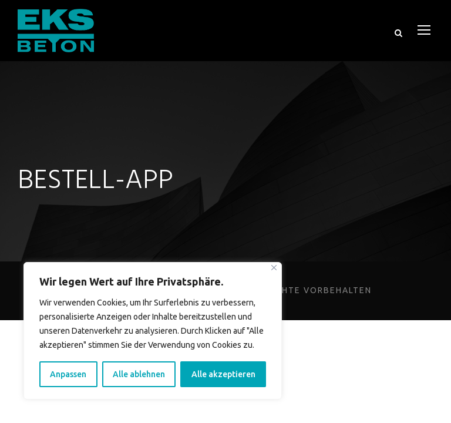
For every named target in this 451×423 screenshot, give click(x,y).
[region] (152, 331)
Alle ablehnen (142, 374)
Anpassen (70, 374)
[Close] (274, 267)
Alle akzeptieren (225, 374)
